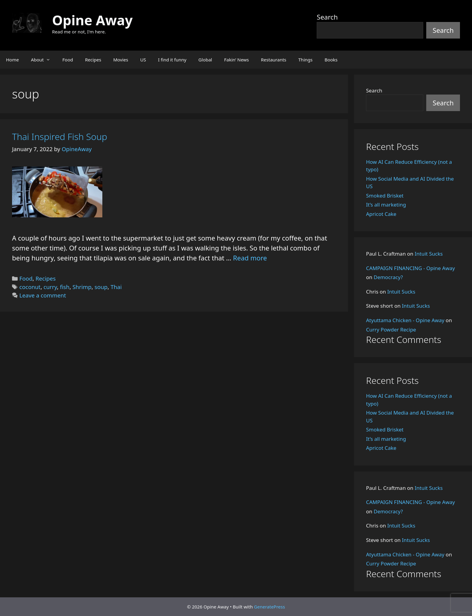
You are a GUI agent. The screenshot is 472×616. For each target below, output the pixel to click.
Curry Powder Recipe (391, 329)
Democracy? (388, 277)
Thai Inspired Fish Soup (59, 136)
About (44, 60)
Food (67, 60)
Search (327, 16)
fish (65, 287)
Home (12, 60)
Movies (120, 60)
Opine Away (92, 20)
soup (101, 287)
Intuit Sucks (429, 253)
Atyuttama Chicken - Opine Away (405, 320)
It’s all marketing (386, 204)
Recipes (93, 60)
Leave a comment (42, 295)
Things (305, 60)
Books (330, 60)
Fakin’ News (236, 60)
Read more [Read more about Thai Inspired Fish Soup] (250, 257)
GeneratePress (269, 607)
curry (50, 287)
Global (205, 60)
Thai (116, 287)
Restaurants (273, 60)
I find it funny (172, 60)
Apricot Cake (381, 213)
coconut (29, 287)
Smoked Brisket (384, 195)
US (143, 60)
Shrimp (82, 287)
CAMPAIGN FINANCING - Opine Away (410, 268)
